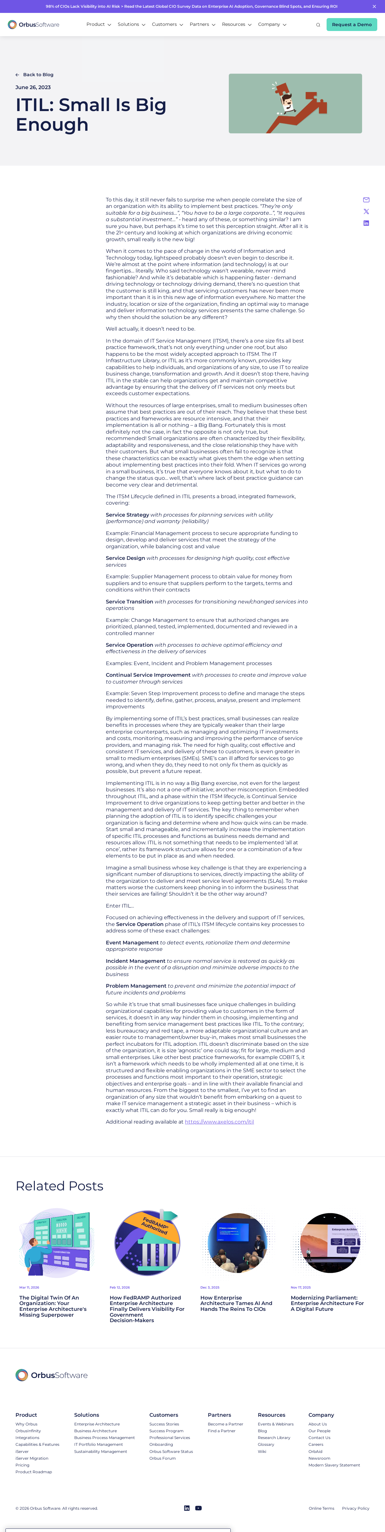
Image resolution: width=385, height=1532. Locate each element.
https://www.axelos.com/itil (219, 1122)
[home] (33, 24)
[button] (99, 24)
